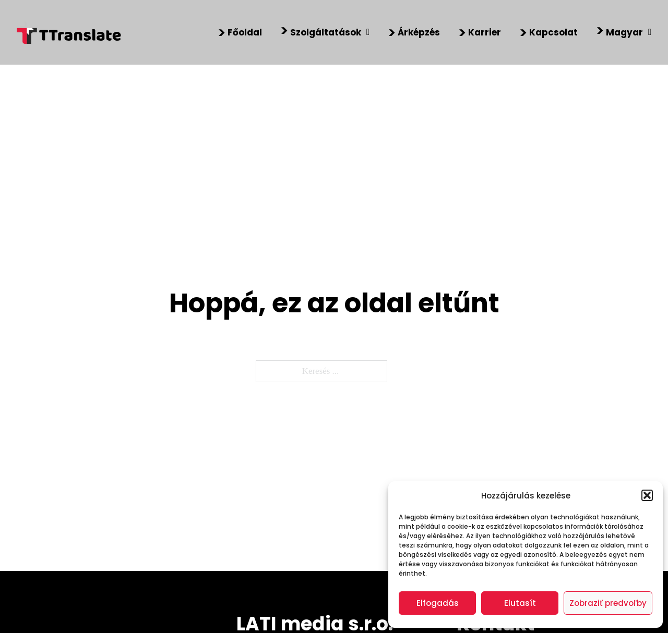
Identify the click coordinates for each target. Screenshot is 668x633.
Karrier (484, 32)
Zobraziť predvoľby (608, 603)
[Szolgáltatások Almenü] (367, 32)
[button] (647, 495)
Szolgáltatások (325, 32)
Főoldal (245, 32)
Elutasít (520, 603)
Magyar (624, 32)
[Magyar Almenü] (649, 32)
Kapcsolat (553, 32)
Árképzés (419, 32)
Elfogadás (437, 603)
